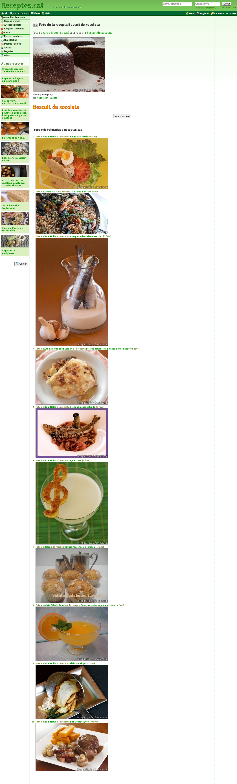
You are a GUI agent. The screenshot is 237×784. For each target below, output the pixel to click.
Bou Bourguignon (79, 722)
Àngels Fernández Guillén (58, 349)
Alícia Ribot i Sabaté (56, 32)
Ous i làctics (9, 40)
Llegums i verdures (12, 28)
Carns (5, 32)
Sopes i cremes (10, 21)
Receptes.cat (22, 5)
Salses (6, 47)
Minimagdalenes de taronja (80, 547)
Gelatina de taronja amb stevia (98, 605)
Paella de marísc (80, 191)
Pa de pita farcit (79, 136)
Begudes (7, 51)
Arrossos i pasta (11, 25)
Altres (5, 55)
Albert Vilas (50, 191)
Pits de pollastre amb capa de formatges (108, 349)
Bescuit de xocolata (100, 32)
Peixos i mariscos (12, 36)
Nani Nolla (50, 136)
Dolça (47, 547)
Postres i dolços (11, 44)
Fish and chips (78, 663)
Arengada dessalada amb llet (86, 236)
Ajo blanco (76, 460)
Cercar (21, 263)
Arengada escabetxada (82, 407)
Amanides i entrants (13, 17)
